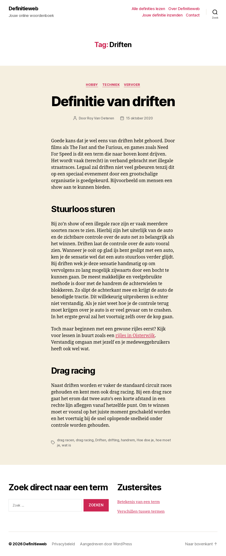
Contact (193, 15)
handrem (128, 440)
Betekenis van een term (138, 502)
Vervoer (132, 85)
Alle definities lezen (148, 8)
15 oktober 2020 (139, 118)
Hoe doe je (145, 440)
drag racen (65, 440)
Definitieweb (23, 8)
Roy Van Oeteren (100, 118)
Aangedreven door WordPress (106, 544)
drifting (113, 440)
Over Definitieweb (184, 8)
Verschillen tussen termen (141, 511)
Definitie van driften (113, 101)
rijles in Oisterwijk (135, 336)
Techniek (111, 85)
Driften (100, 440)
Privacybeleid (63, 544)
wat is (66, 445)
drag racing (85, 440)
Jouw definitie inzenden (162, 15)
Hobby (92, 85)
